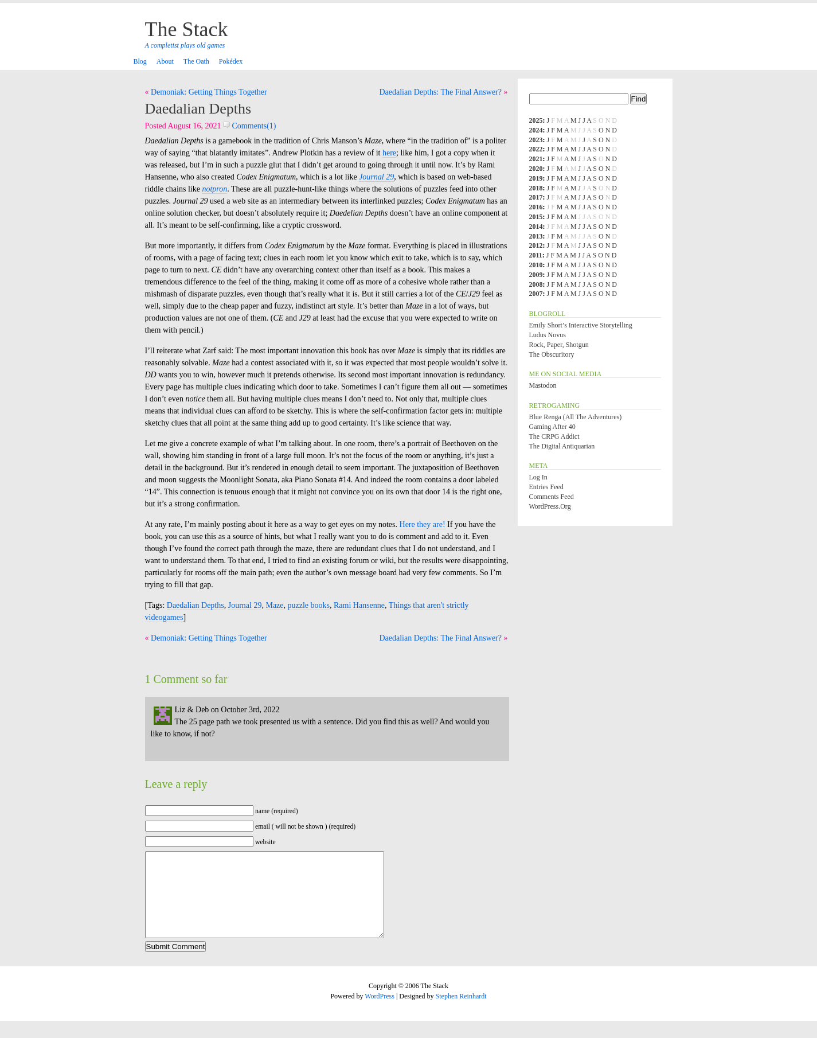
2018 (536, 188)
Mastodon (543, 385)
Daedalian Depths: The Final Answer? (440, 92)
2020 (536, 169)
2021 (536, 159)
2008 (536, 284)
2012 (536, 245)
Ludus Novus (547, 335)
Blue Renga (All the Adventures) (575, 417)
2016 (536, 207)
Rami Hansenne (359, 605)
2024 (536, 130)
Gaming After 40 (552, 427)
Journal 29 (245, 605)
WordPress (379, 1013)
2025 (536, 120)
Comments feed (551, 497)
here (389, 153)
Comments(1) (249, 126)
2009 (536, 275)
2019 (536, 178)
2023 (536, 140)
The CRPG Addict (554, 436)
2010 (536, 265)
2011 (535, 255)
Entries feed (546, 487)
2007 (536, 294)
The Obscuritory (551, 354)
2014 (536, 227)
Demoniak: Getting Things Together (209, 92)
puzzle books (309, 605)
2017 (536, 197)
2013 (536, 236)
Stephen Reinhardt (461, 1013)
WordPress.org (550, 506)
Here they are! (422, 524)
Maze (274, 605)
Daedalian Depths (198, 108)
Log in (538, 477)
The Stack (186, 29)
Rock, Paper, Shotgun (559, 345)
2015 (536, 217)
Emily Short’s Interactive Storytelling (580, 325)
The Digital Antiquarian (562, 446)
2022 (536, 149)
